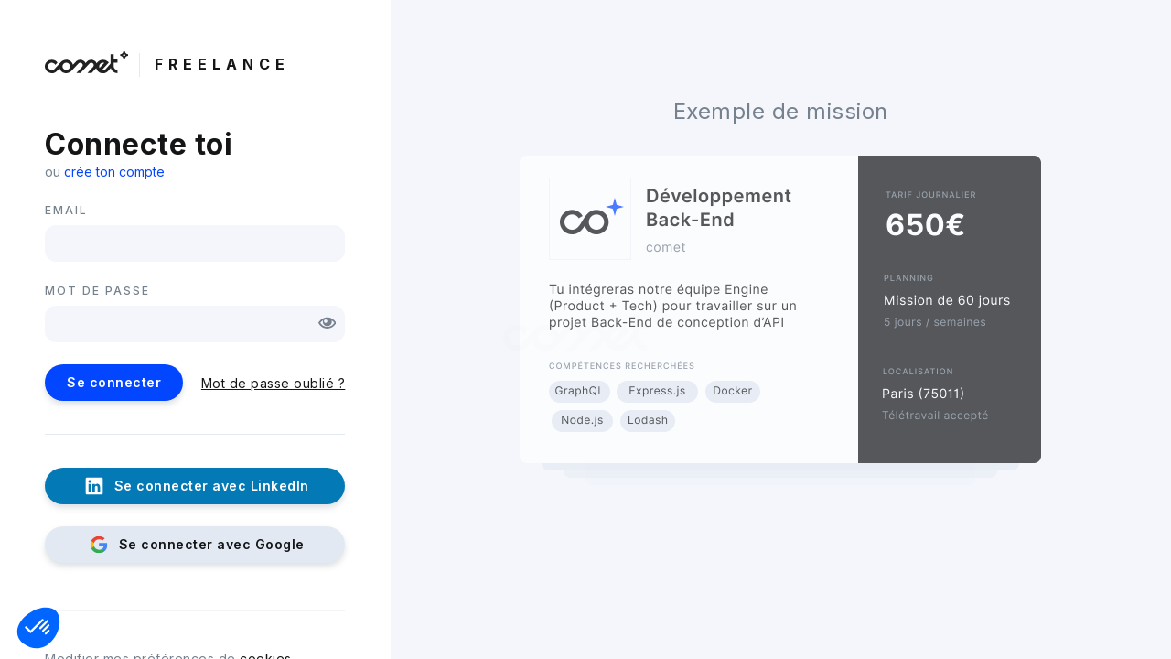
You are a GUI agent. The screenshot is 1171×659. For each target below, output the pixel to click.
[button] (38, 628)
